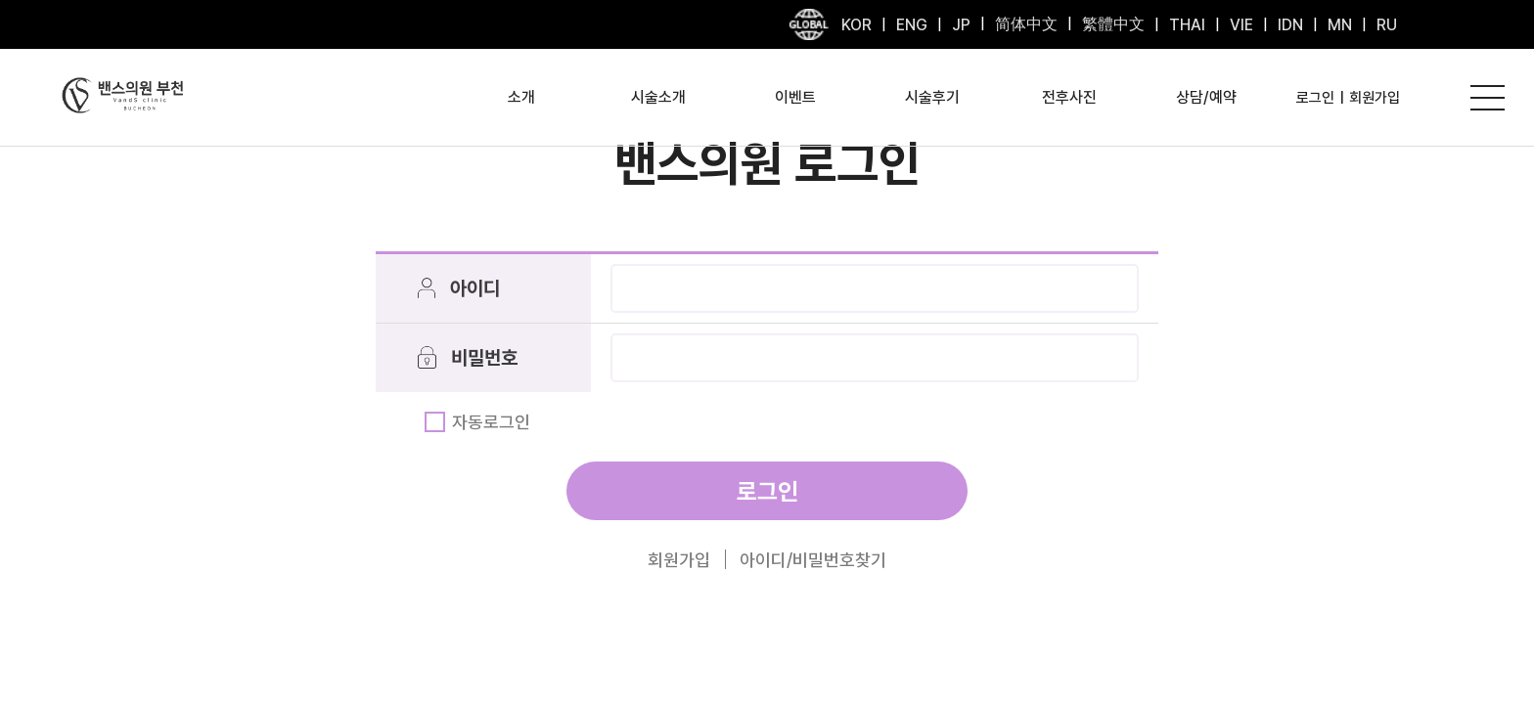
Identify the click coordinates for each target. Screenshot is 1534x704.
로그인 (1315, 98)
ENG (911, 25)
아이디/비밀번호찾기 (813, 560)
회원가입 (1374, 98)
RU (1386, 25)
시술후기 (932, 97)
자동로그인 (489, 422)
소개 (521, 97)
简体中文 (1026, 24)
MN (1340, 25)
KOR (856, 25)
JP (961, 25)
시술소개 (658, 97)
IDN (1290, 25)
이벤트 (795, 97)
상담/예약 (1206, 97)
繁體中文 (1113, 24)
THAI (1187, 25)
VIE (1241, 25)
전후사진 (1069, 97)
